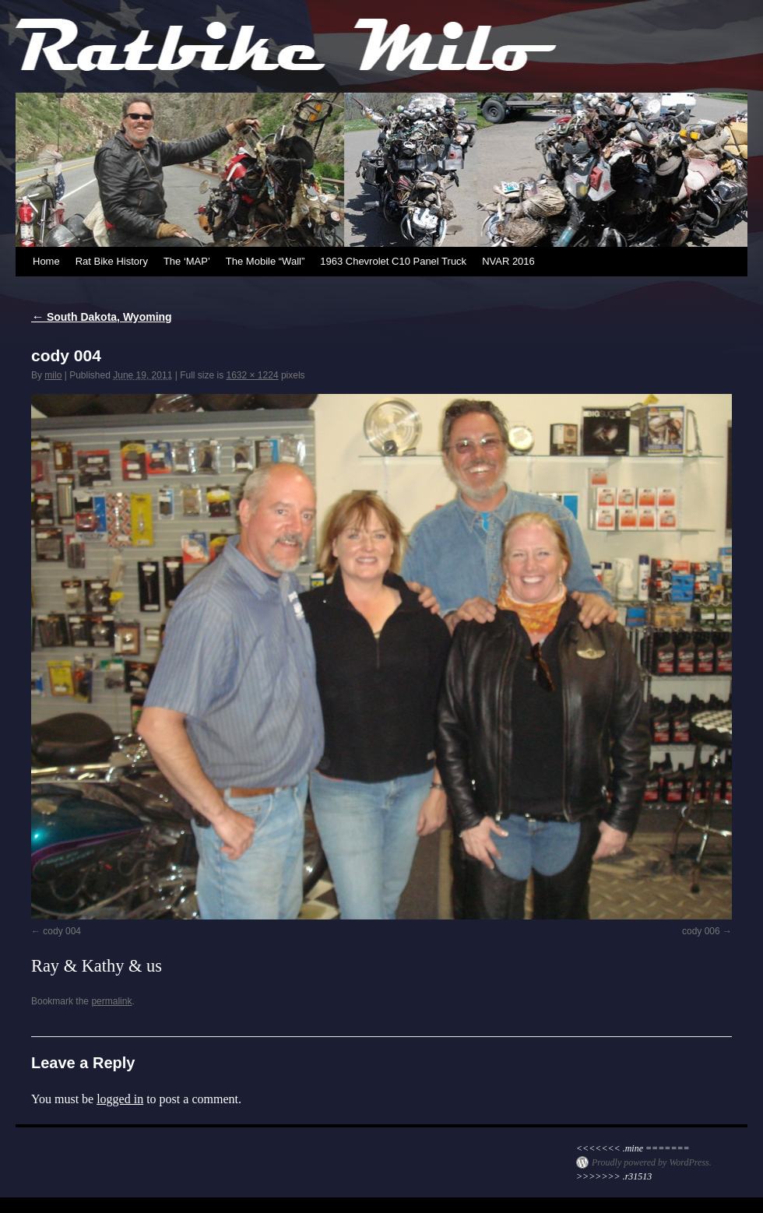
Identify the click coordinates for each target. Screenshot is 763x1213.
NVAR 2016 (508, 261)
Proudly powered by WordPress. (652, 1162)
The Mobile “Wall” (265, 261)
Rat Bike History (112, 261)
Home (46, 261)
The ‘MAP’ (187, 261)
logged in (120, 1099)
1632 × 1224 (252, 375)
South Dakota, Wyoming (101, 317)
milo (53, 375)
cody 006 (701, 931)
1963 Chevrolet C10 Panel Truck (393, 261)
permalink (111, 1001)
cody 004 (62, 931)
